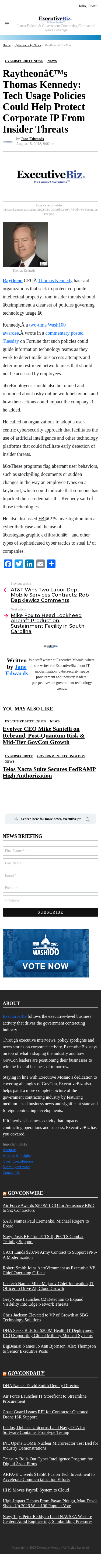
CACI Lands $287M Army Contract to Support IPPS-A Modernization (50, 1255)
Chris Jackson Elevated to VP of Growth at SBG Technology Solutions (45, 1317)
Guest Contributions (18, 1161)
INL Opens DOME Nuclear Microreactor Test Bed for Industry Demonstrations (50, 1446)
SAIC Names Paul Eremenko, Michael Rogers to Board (46, 1224)
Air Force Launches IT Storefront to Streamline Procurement (44, 1399)
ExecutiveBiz (14, 1016)
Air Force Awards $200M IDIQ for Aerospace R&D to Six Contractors (49, 1208)
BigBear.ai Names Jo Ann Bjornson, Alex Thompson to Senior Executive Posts (49, 1349)
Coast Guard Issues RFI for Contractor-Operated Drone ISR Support (45, 1414)
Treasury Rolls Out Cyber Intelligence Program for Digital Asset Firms (48, 1461)
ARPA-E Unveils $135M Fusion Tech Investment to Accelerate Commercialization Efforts (49, 1477)
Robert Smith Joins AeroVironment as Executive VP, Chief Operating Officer (49, 1270)
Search (87, 820)
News (55, 721)
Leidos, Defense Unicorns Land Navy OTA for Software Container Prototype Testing (44, 1430)
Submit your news (16, 1167)
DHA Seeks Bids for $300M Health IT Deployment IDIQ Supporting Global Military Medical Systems (48, 1333)
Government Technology (61, 756)
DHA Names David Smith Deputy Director (41, 1385)
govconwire (25, 1193)
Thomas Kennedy (55, 280)
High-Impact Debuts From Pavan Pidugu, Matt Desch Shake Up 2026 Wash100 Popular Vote (50, 1503)
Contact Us (11, 1173)
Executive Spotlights (25, 721)
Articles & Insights (17, 1156)
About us (9, 1150)
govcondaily (26, 1373)
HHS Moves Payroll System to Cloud (36, 1490)
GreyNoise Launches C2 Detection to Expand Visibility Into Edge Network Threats (43, 1302)
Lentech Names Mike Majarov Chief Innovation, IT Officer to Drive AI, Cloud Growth (48, 1286)
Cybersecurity (19, 756)
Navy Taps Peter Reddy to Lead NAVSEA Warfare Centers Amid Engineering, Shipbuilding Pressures (47, 1519)
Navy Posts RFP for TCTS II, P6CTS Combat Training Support (43, 1239)
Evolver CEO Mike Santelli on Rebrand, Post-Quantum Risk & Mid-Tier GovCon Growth (44, 735)
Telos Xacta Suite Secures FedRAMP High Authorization (49, 772)
